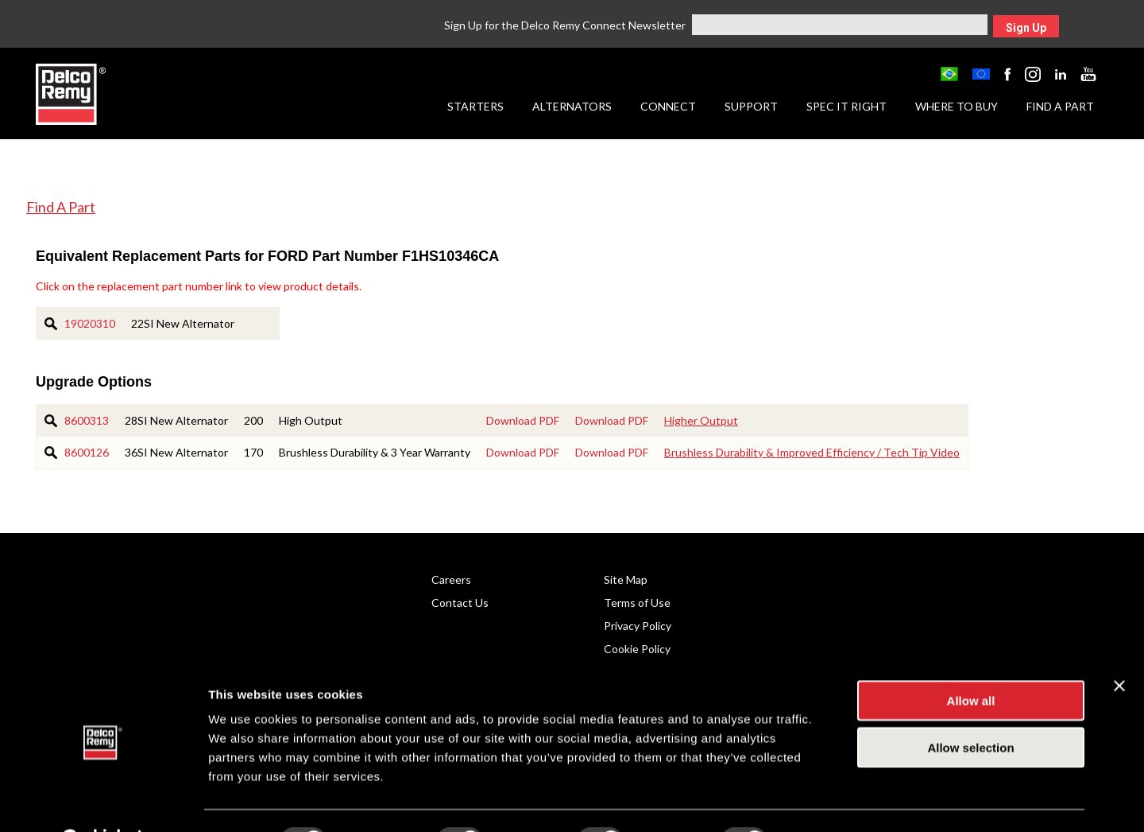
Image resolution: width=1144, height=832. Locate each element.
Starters (475, 106)
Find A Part (60, 207)
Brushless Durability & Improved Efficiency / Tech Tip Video (812, 452)
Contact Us (460, 602)
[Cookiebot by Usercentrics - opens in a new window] (102, 801)
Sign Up (1026, 27)
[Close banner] (1119, 645)
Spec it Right (846, 106)
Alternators (572, 106)
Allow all (971, 660)
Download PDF (522, 420)
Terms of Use (637, 602)
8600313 (86, 420)
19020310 (89, 323)
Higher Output (701, 420)
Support (751, 106)
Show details (834, 800)
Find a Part (1060, 106)
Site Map (625, 579)
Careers (451, 579)
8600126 (86, 452)
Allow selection (970, 707)
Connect (668, 106)
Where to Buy (956, 106)
